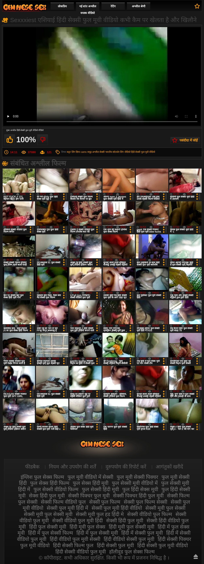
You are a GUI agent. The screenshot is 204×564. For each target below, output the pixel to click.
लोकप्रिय (62, 6)
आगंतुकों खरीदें (169, 466)
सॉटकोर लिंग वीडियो (121, 152)
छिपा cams (81, 152)
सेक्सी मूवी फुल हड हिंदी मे (100, 514)
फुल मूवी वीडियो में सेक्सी (90, 477)
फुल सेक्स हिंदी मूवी (91, 483)
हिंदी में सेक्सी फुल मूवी (142, 533)
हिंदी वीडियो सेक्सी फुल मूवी (129, 539)
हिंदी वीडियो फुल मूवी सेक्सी (75, 539)
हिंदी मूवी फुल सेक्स (87, 527)
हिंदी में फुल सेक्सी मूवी (97, 533)
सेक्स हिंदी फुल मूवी (47, 495)
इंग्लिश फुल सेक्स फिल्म (42, 477)
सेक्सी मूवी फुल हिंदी (25, 7)
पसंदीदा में (197, 6)
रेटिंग (113, 6)
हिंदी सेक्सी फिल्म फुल (73, 545)
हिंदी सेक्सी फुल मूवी (115, 545)
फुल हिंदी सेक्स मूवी (140, 489)
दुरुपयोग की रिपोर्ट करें (126, 466)
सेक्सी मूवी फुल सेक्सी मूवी (48, 514)
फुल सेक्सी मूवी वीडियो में (135, 483)
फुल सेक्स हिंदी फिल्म (49, 483)
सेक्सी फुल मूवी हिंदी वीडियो (117, 508)
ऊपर (195, 556)
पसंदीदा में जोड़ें (189, 140)
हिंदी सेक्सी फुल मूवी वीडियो (143, 152)
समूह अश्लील (93, 152)
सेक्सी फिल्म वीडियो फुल (63, 502)
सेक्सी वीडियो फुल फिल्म (149, 514)
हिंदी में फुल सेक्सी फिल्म (50, 533)
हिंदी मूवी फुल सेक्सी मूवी (131, 527)
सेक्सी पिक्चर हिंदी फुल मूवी (138, 495)
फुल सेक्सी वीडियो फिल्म (56, 489)
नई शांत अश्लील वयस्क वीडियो (87, 10)
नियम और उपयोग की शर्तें (72, 466)
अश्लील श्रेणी (138, 6)
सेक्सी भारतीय (105, 152)
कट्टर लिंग (71, 152)
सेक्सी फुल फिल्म (104, 502)
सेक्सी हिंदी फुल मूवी (124, 520)
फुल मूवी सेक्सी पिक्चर (137, 477)
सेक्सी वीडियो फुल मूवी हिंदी (77, 520)
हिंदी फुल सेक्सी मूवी (47, 527)
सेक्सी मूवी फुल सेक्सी (165, 508)
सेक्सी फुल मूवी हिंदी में (67, 508)
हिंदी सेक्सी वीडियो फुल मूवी (80, 551)
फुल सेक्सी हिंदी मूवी (100, 489)
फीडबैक (32, 466)
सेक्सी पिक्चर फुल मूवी (89, 495)
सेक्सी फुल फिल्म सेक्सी (145, 502)
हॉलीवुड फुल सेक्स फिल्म (132, 551)
